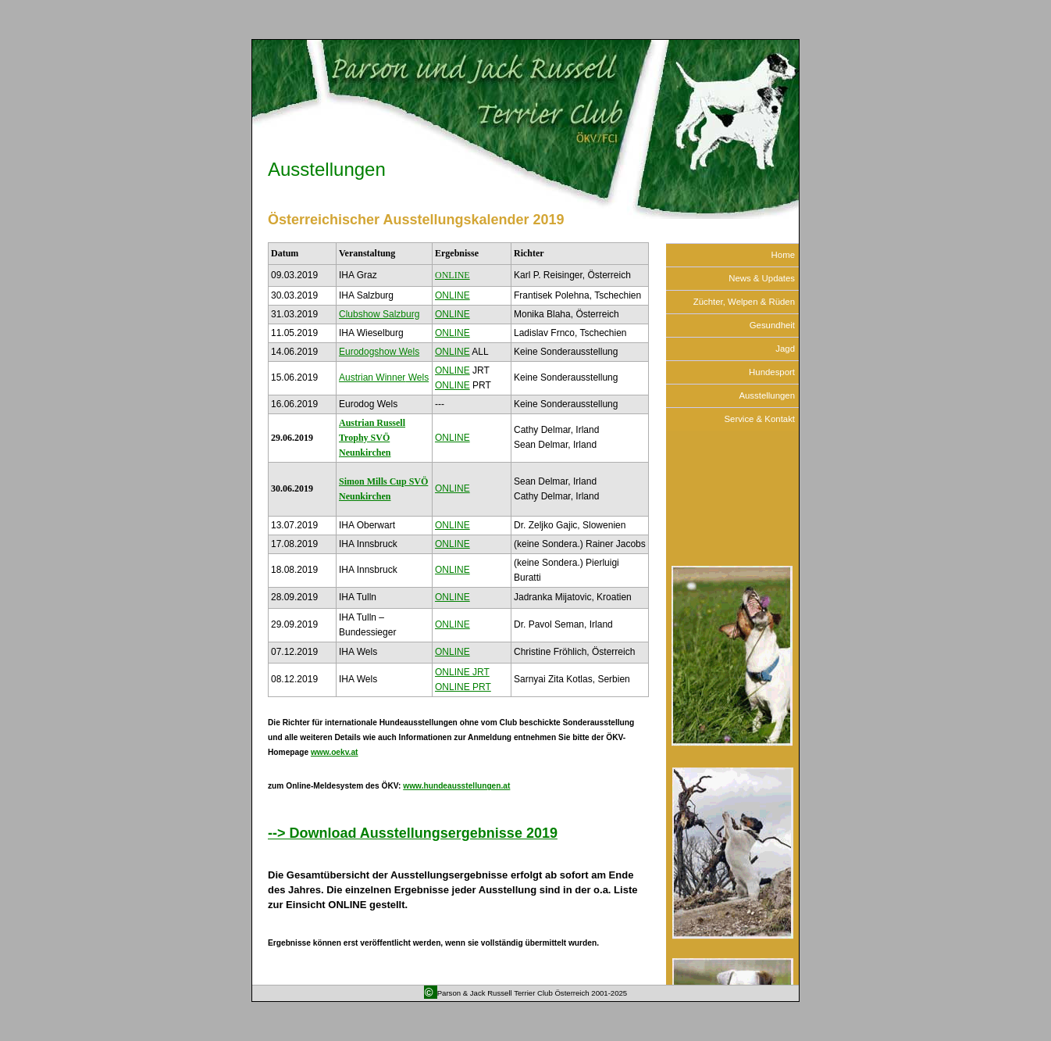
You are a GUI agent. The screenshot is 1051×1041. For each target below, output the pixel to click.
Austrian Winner (384, 377)
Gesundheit (772, 325)
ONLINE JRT (462, 672)
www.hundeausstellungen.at (456, 786)
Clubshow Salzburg (379, 314)
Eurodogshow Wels (379, 351)
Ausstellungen (327, 169)
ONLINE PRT (463, 686)
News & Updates (762, 278)
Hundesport (772, 372)
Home (783, 254)
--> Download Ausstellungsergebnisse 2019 (413, 833)
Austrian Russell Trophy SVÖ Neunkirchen (372, 437)
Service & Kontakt (759, 419)
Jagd (785, 348)
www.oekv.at (334, 752)
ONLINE (452, 275)
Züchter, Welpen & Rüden (744, 301)
